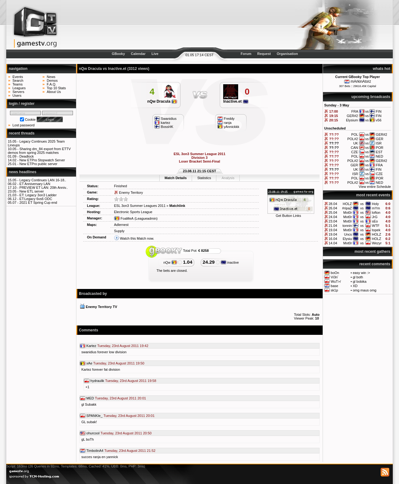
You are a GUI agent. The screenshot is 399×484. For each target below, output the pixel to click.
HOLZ (347, 204)
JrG (374, 217)
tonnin (347, 225)
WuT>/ (336, 281)
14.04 (333, 243)
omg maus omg (365, 290)
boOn (335, 273)
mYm (376, 208)
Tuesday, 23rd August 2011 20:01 (120, 398)
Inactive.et (235, 101)
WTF (375, 225)
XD (355, 286)
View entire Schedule (375, 186)
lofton (376, 212)
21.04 (333, 225)
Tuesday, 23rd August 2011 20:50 (125, 433)
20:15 (333, 120)
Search (17, 80)
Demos (52, 80)
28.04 (333, 204)
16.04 (333, 239)
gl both (358, 277)
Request (264, 54)
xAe (89, 363)
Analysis (228, 178)
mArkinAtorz (361, 81)
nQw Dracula (162, 101)
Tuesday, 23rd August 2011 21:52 (130, 450)
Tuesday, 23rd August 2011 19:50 (118, 363)
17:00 (333, 111)
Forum (246, 54)
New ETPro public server (38, 164)
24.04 (333, 217)
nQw (170, 262)
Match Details (176, 178)
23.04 (333, 221)
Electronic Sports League (133, 212)
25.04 (333, 212)
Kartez (91, 346)
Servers (18, 92)
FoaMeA (124, 218)
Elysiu (347, 239)
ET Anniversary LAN (34, 184)
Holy (375, 204)
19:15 (333, 116)
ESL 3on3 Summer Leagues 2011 (140, 206)
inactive (230, 262)
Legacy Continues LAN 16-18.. (42, 180)
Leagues (19, 88)
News (51, 77)
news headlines (22, 172)
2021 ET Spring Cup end (38, 202)
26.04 (333, 208)
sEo (375, 221)
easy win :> (361, 273)
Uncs (348, 234)
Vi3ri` (335, 277)
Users (17, 95)
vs (362, 204)
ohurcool (92, 433)
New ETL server (31, 191)
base (334, 286)
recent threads (22, 133)
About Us (54, 92)
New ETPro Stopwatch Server (42, 160)
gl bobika (360, 281)
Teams (17, 84)
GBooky (118, 54)
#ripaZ (347, 208)
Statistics (204, 178)
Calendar (138, 54)
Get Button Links (288, 216)
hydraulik (97, 381)
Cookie (30, 119)
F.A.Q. (51, 84)
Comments (88, 330)
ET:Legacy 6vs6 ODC (35, 199)
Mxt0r (347, 212)
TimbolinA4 (94, 450)
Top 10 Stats (56, 88)
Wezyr (377, 243)
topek (376, 230)
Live (154, 54)
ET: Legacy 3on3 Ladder (37, 195)
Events (17, 77)
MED (90, 398)
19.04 (333, 230)
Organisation (287, 54)
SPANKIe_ (94, 416)
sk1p (334, 290)
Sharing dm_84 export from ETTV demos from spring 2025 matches (39, 150)
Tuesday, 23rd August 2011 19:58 (130, 381)
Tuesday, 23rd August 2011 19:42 (122, 346)
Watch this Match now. (137, 238)
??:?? (334, 134)
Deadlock (26, 156)
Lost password (23, 125)
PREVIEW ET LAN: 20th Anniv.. (43, 187)
